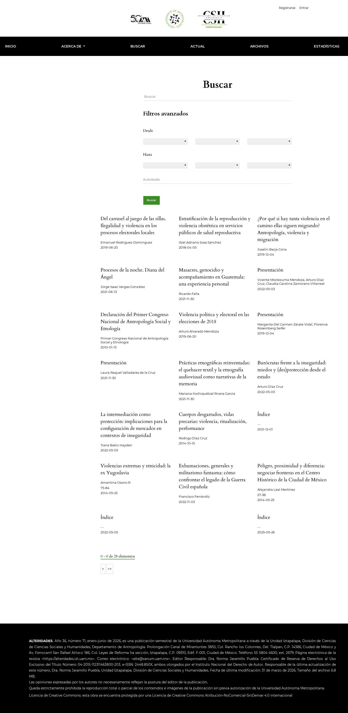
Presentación (270, 270)
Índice (263, 414)
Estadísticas (326, 46)
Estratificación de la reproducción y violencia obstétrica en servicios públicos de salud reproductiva (215, 225)
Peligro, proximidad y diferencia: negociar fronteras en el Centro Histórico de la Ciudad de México (291, 472)
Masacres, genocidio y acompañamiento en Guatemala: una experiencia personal (212, 277)
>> (110, 568)
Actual (197, 46)
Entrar (304, 8)
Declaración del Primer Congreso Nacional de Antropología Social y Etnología (136, 321)
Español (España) (328, 7)
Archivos (259, 46)
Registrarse (287, 8)
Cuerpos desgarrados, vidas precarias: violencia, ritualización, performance (212, 421)
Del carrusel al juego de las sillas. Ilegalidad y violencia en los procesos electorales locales (133, 225)
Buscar (137, 46)
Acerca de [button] (71, 46)
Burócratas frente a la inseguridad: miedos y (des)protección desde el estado (291, 370)
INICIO (10, 46)
